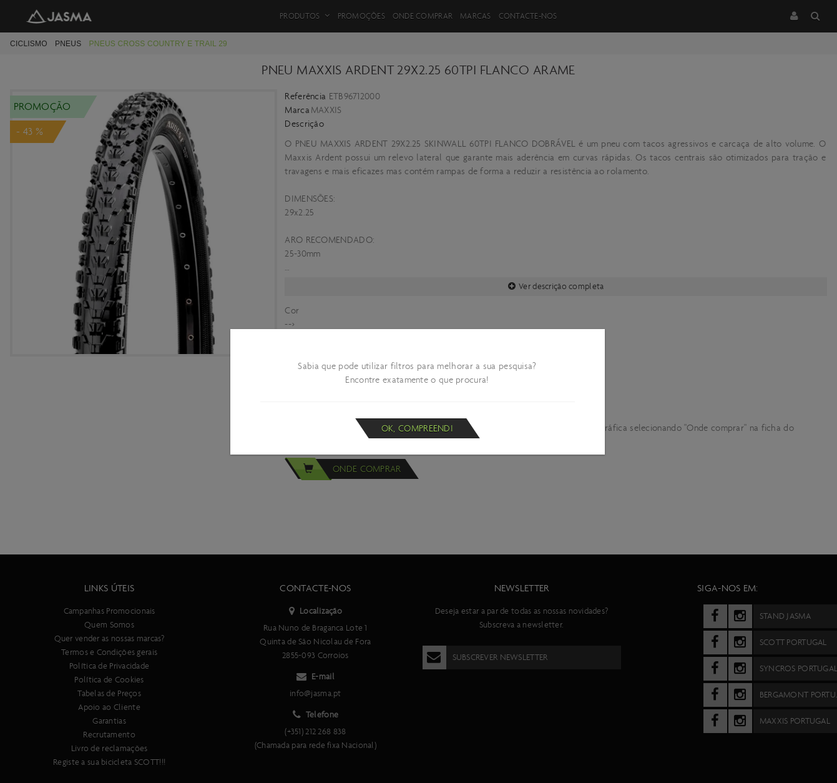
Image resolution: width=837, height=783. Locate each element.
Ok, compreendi (417, 428)
